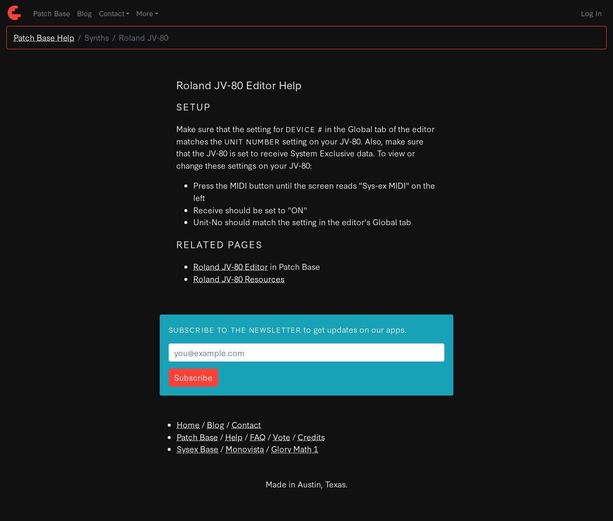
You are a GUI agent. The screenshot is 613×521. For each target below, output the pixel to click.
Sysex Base (197, 448)
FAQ (258, 436)
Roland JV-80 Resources (238, 278)
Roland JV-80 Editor (230, 266)
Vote (281, 436)
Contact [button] (111, 13)
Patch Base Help (44, 37)
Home (188, 424)
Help (234, 436)
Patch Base (51, 13)
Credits (311, 436)
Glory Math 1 (294, 448)
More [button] (144, 13)
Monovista (245, 448)
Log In (591, 13)
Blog (84, 13)
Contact (246, 424)
